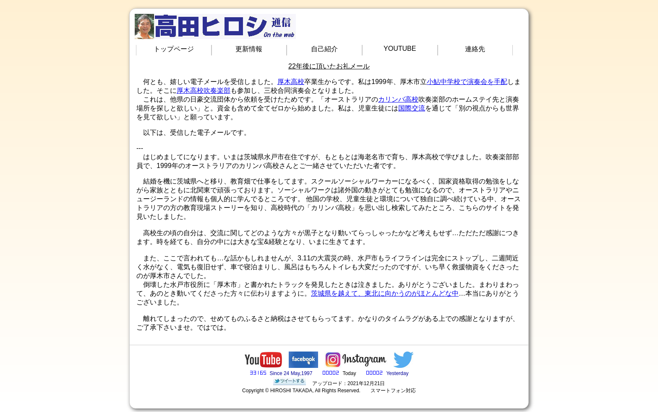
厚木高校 (290, 81)
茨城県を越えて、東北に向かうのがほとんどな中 (385, 293)
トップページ (174, 48)
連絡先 (475, 48)
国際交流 (411, 108)
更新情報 (248, 48)
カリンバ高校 (398, 99)
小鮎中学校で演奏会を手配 (467, 81)
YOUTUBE (400, 48)
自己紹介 (324, 48)
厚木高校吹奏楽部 (203, 90)
